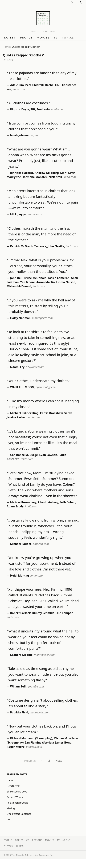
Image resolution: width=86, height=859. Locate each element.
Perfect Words (15, 797)
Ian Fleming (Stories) (39, 742)
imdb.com (19, 89)
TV (56, 37)
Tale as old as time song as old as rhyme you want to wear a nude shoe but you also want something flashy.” (43, 674)
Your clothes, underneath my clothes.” (39, 380)
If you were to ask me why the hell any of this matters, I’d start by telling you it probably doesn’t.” (41, 306)
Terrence (40, 246)
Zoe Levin (43, 109)
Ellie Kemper (64, 613)
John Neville (56, 246)
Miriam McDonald (19, 286)
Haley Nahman (20, 318)
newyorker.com (35, 367)
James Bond (63, 742)
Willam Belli (18, 686)
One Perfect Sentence (19, 813)
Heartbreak (13, 786)
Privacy (8, 846)
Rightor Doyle (19, 109)
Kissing (11, 808)
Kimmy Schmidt (43, 613)
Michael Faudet (20, 544)
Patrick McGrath (21, 246)
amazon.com (41, 544)
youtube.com (36, 686)
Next (58, 761)
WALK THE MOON (22, 387)
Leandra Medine (21, 655)
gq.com (35, 135)
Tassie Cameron (58, 278)
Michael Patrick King (24, 413)
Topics (68, 37)
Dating (10, 780)
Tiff (33, 109)
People (26, 37)
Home (6, 46)
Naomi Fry (17, 367)
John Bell (16, 278)
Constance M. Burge (24, 455)
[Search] (80, 2)
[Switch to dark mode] (72, 2)
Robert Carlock (20, 613)
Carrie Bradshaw (51, 413)
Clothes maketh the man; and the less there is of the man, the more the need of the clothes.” (42, 234)
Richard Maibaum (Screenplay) (31, 738)
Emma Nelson (65, 282)
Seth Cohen (67, 502)
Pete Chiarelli (34, 85)
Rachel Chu (52, 85)
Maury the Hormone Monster (27, 177)
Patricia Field (19, 712)
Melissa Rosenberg (23, 502)
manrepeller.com (42, 318)
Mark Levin (67, 173)
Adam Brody (15, 506)
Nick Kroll (55, 177)
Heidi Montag (19, 575)
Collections (34, 840)
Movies (43, 37)
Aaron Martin (45, 282)
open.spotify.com (46, 387)
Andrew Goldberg (47, 173)
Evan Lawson (48, 455)
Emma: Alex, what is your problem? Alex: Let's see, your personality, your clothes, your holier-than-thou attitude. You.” (41, 266)
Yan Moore (27, 282)
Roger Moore (15, 747)
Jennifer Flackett (21, 173)
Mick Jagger (18, 214)
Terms (20, 846)
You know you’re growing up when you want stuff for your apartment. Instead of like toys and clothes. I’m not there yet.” (41, 563)
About (67, 840)
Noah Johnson (20, 135)
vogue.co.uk (35, 214)
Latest (10, 37)
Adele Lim (17, 85)
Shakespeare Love (17, 791)
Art (8, 819)
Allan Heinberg (48, 502)
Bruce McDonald (35, 278)
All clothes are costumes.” (29, 103)
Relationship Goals (17, 802)
